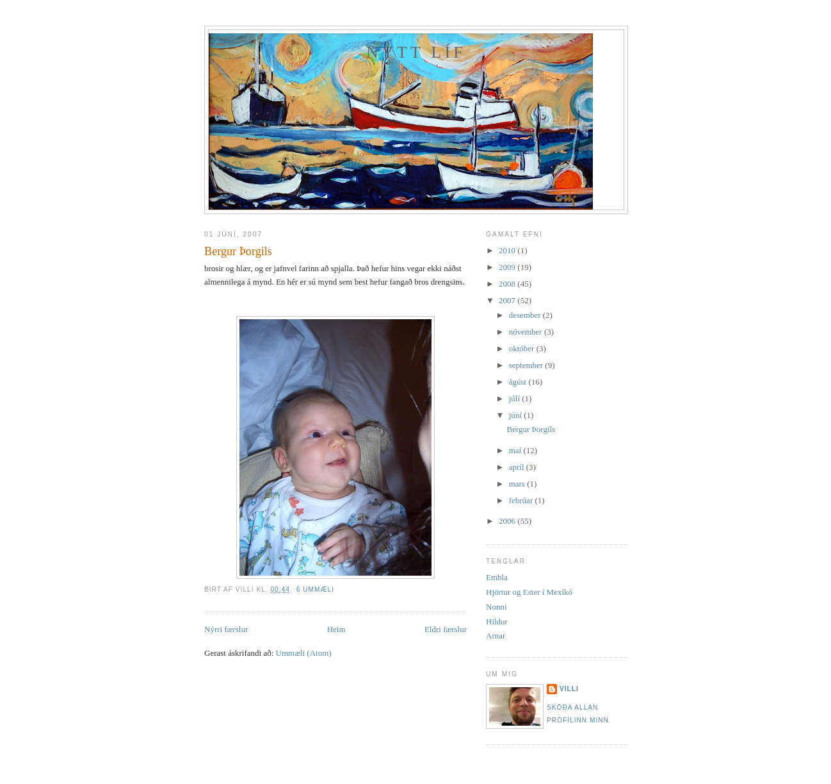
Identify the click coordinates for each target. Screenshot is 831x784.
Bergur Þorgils (238, 251)
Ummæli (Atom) (304, 653)
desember (526, 315)
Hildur (497, 621)
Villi (569, 688)
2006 (508, 521)
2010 (508, 250)
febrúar (522, 500)
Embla (497, 577)
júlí (515, 398)
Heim (336, 629)
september (527, 365)
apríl (517, 467)
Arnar (495, 635)
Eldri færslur (445, 629)
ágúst (519, 382)
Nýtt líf (416, 52)
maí (516, 450)
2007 (508, 300)
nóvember (526, 332)
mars (518, 483)
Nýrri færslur (226, 629)
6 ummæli (315, 589)
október (523, 348)
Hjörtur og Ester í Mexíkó (529, 592)
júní (516, 415)
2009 (508, 267)
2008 (508, 283)
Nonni (496, 607)
